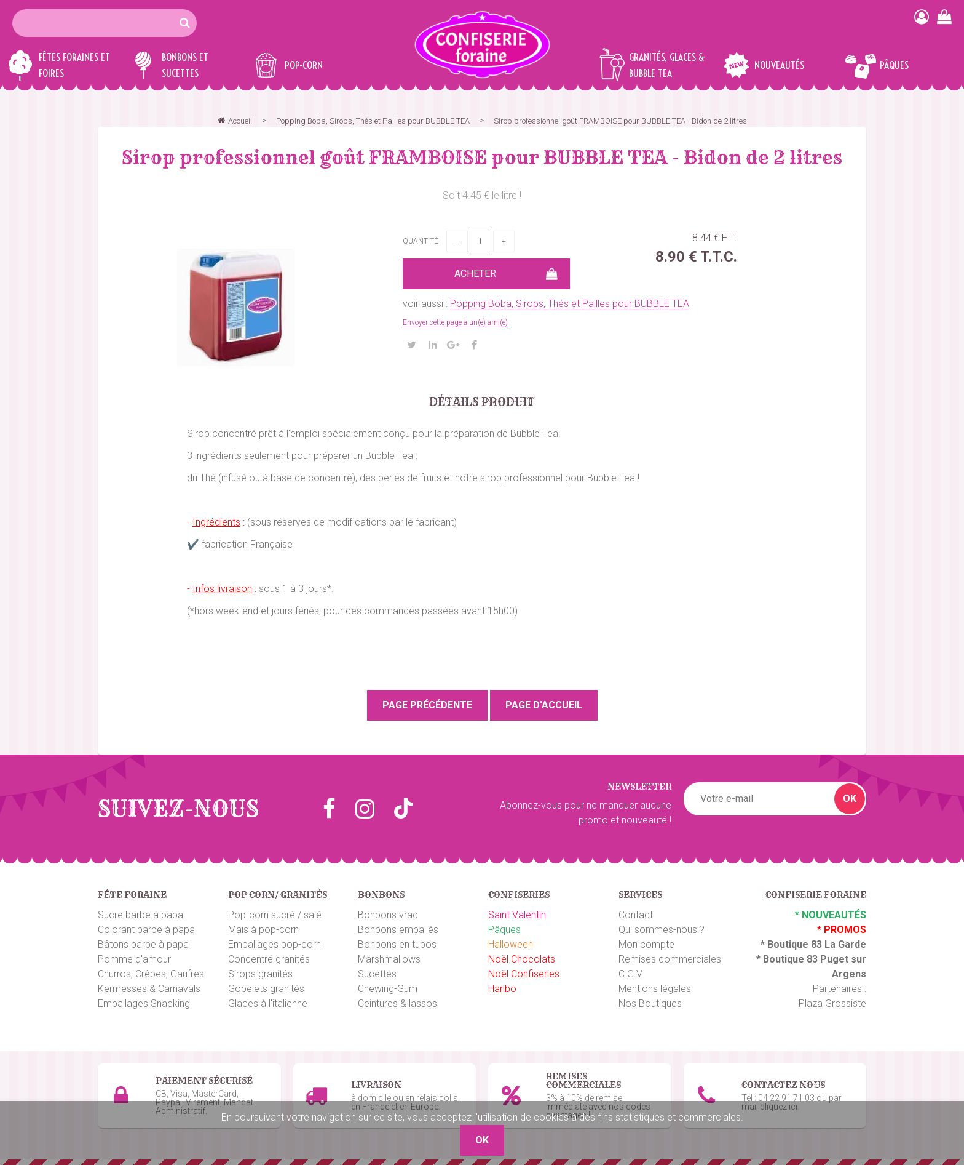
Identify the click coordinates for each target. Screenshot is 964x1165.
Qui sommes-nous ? (661, 929)
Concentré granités (269, 959)
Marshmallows (389, 959)
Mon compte (646, 944)
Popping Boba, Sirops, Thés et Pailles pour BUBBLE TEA (569, 304)
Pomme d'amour (134, 959)
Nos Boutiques (650, 1003)
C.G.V (630, 974)
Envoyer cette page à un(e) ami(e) (455, 322)
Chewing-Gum (387, 989)
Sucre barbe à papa (140, 915)
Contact (635, 915)
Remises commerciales (669, 959)
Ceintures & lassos (397, 1003)
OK (849, 798)
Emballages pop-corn (274, 944)
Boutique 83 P (795, 959)
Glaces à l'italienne (267, 1003)
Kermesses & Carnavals (149, 989)
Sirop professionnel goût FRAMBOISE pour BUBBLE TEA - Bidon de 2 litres (482, 157)
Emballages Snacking (144, 1003)
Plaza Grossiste (832, 1003)
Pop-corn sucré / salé (275, 915)
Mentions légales (654, 989)
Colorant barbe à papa (146, 929)
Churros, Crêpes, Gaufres (151, 974)
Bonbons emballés (398, 929)
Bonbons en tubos (397, 944)
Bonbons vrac (388, 915)
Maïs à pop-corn (263, 929)
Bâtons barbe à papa (143, 944)
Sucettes (377, 974)
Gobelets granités (266, 989)
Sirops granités (260, 974)
